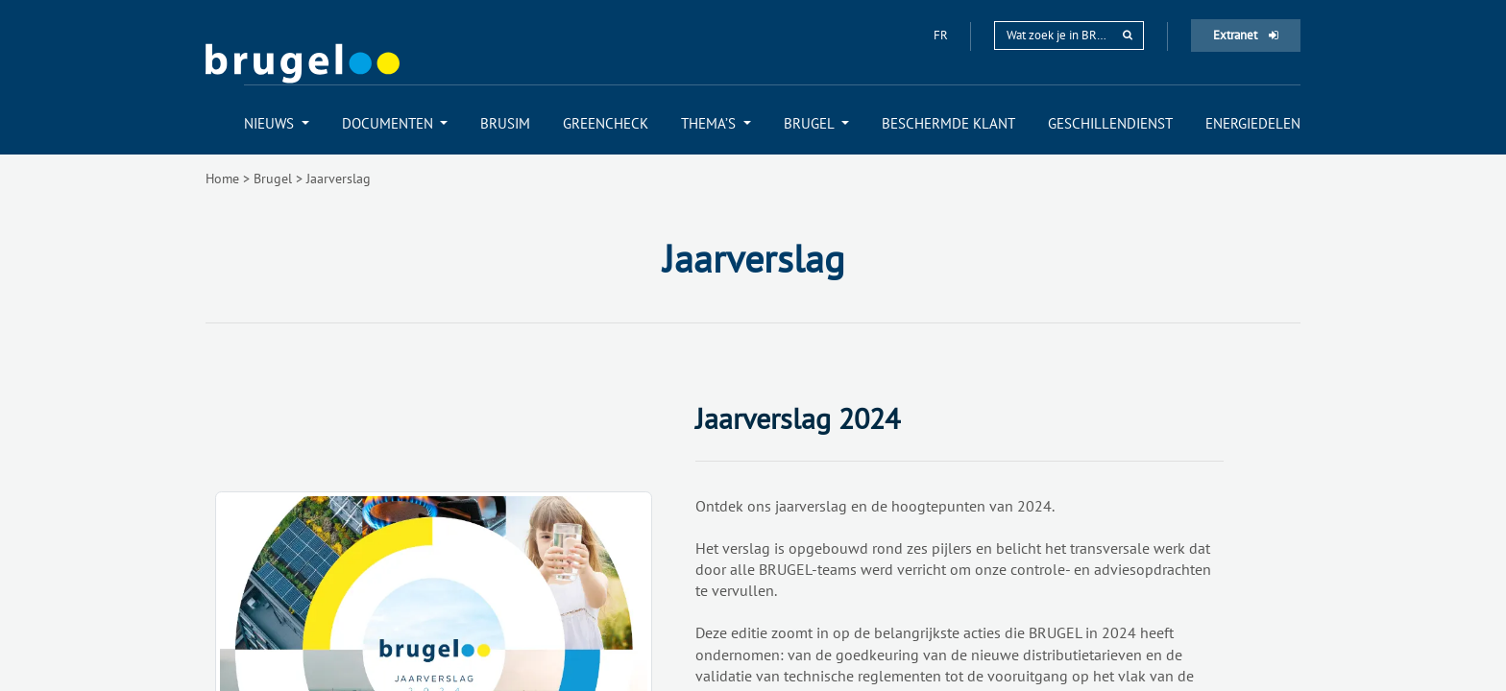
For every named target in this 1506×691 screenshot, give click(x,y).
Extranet (1245, 35)
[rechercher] (1127, 35)
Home (222, 178)
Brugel (273, 178)
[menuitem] (276, 123)
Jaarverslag (338, 178)
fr (942, 35)
